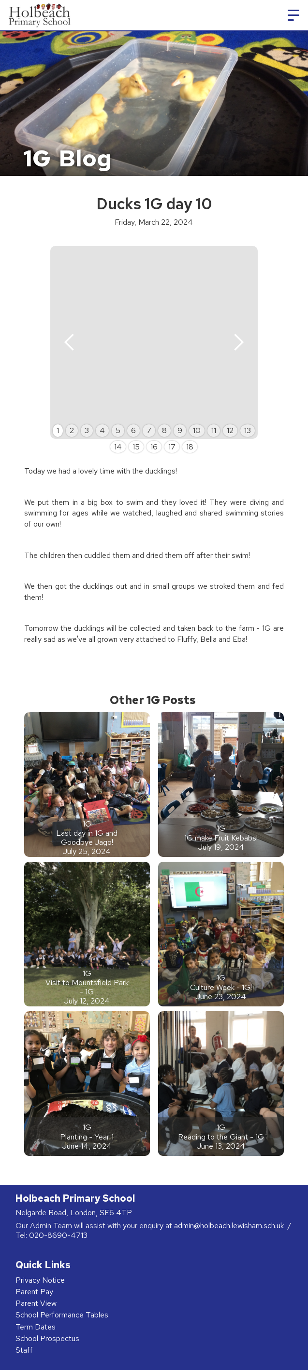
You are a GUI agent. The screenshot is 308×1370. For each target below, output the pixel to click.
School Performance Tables (61, 1315)
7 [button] (149, 430)
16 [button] (154, 447)
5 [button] (118, 430)
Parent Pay (34, 1292)
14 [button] (118, 447)
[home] (38, 15)
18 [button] (189, 447)
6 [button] (133, 430)
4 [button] (102, 430)
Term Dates (35, 1327)
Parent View (36, 1303)
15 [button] (136, 447)
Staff (24, 1350)
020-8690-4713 (58, 1235)
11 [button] (213, 430)
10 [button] (197, 430)
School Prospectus (47, 1338)
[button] (293, 15)
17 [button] (172, 447)
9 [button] (179, 430)
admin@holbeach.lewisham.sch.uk (230, 1226)
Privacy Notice (40, 1280)
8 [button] (164, 430)
